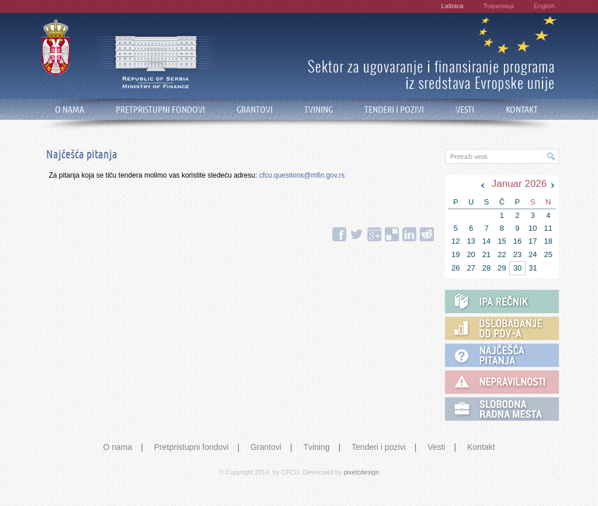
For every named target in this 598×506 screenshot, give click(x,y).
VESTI (465, 109)
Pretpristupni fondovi (191, 447)
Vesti (436, 447)
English (544, 5)
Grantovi (266, 447)
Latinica (452, 5)
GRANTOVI (255, 109)
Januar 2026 (519, 183)
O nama (117, 447)
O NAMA (69, 109)
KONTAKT (522, 109)
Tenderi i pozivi (379, 447)
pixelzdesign (362, 472)
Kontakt (481, 447)
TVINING (318, 109)
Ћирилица (498, 5)
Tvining (316, 447)
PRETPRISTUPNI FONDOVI (160, 109)
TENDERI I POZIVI (394, 109)
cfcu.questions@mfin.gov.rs (302, 175)
